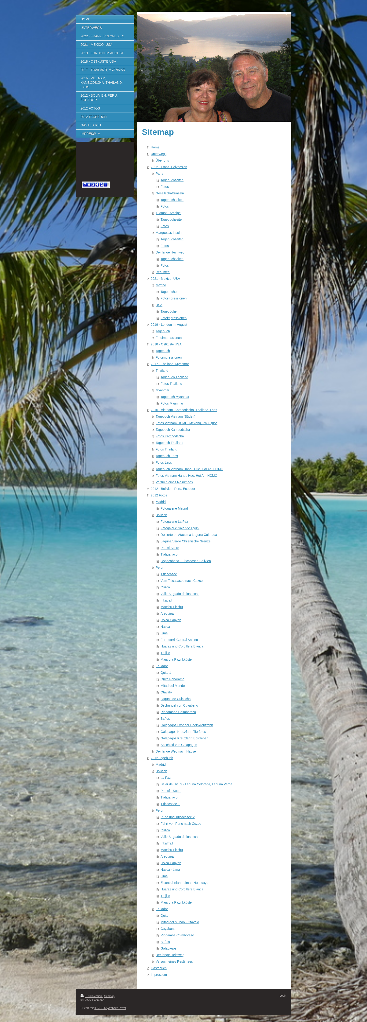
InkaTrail (167, 843)
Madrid (161, 502)
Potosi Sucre (170, 548)
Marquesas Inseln (169, 233)
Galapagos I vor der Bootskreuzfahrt (187, 725)
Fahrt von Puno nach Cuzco (181, 823)
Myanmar (162, 390)
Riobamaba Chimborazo (178, 712)
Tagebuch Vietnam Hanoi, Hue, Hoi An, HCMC (189, 469)
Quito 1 (166, 672)
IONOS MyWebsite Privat (110, 1008)
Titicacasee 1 (170, 804)
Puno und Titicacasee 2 (178, 817)
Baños (165, 718)
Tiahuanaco (169, 554)
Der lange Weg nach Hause (176, 751)
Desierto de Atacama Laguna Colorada (189, 535)
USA (159, 305)
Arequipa (167, 613)
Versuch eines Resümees (174, 482)
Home (155, 147)
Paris (159, 173)
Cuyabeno (168, 929)
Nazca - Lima (170, 869)
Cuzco (165, 587)
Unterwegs (158, 154)
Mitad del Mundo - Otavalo (180, 922)
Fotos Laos (164, 462)
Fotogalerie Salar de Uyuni (180, 528)
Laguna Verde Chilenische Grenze (185, 541)
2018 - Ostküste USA (166, 344)
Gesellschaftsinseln (170, 193)
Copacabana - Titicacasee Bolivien (186, 561)
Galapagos (168, 948)
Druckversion (92, 996)
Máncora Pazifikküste (176, 659)
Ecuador (162, 666)
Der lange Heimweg (170, 252)
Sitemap (109, 996)
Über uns (162, 160)
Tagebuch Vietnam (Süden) (175, 416)
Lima (164, 633)
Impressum (159, 975)
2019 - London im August (169, 324)
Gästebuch (159, 968)
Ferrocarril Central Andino (179, 640)
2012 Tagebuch (162, 758)
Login (283, 995)
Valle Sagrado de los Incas (180, 594)
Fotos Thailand (171, 384)
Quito (164, 915)
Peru (159, 567)
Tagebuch (163, 331)
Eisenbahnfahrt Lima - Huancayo (184, 883)
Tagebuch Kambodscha (173, 430)
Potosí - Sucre (171, 791)
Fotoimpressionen (174, 298)
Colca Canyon (171, 620)
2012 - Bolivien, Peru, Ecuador (173, 489)
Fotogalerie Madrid (174, 508)
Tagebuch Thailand (174, 377)
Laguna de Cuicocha (176, 699)
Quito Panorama (172, 679)
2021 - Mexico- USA (165, 278)
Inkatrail (166, 600)
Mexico (161, 285)
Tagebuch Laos (167, 456)
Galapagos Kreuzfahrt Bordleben (184, 738)
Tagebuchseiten (172, 180)
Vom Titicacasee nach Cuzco (182, 581)
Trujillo (165, 653)
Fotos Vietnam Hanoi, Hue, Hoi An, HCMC (186, 475)
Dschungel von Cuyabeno (179, 705)
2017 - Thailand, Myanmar (170, 364)
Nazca (165, 626)
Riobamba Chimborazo (177, 935)
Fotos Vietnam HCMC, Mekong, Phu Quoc (186, 423)
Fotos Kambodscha (170, 436)
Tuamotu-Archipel (168, 213)
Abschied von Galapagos (179, 745)
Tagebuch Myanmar (175, 397)
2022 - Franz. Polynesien (169, 167)
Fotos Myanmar (172, 403)
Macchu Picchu (172, 607)
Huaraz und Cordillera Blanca (182, 646)
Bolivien (161, 515)
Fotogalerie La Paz (174, 521)
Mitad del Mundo (173, 686)
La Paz (166, 778)
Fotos (165, 187)
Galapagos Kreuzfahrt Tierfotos (183, 732)
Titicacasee (169, 574)
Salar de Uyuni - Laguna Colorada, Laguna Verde (196, 784)
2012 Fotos (159, 495)
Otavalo (166, 692)
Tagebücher (169, 292)
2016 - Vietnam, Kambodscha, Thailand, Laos (184, 410)
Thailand (162, 370)
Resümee (163, 272)
